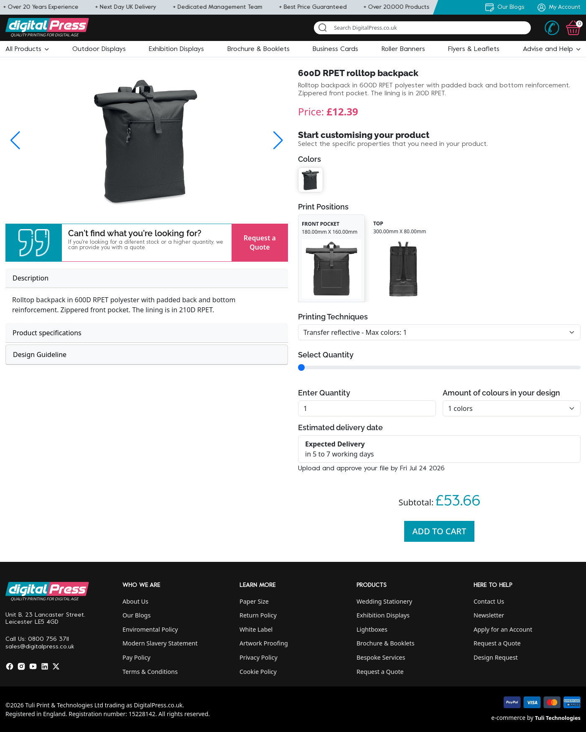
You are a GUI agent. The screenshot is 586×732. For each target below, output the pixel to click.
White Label (256, 629)
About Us (135, 601)
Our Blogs (136, 615)
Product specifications (47, 332)
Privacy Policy (258, 657)
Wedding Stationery (384, 601)
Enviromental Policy (150, 629)
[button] (27, 49)
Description (30, 278)
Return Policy (258, 615)
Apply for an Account (503, 629)
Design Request (496, 657)
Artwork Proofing (263, 643)
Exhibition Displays (383, 615)
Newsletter (489, 615)
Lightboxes (372, 629)
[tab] (146, 278)
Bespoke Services (381, 657)
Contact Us (489, 601)
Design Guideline (39, 354)
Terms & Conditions (150, 672)
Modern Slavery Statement (160, 643)
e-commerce (508, 718)
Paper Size (254, 601)
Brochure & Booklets (386, 643)
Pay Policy (136, 657)
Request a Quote (260, 242)
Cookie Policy (258, 672)
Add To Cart (439, 531)
